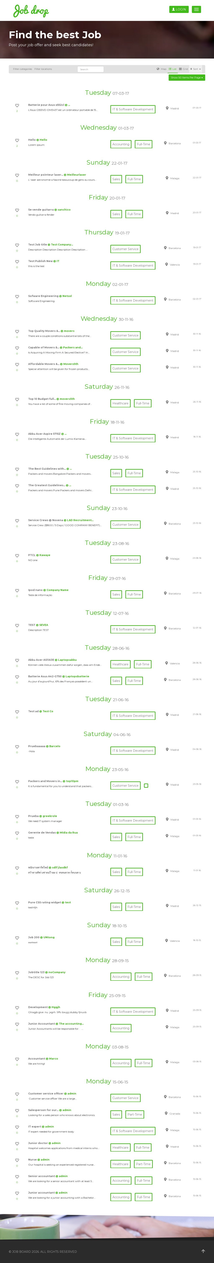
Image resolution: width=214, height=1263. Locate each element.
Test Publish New (40, 261)
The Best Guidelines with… (47, 468)
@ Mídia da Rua (67, 832)
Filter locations (43, 68)
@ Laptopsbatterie (75, 676)
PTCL (32, 555)
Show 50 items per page (187, 77)
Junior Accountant (42, 1023)
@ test (66, 902)
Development (38, 1007)
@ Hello (41, 139)
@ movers (67, 330)
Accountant (37, 1058)
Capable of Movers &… (44, 347)
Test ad (33, 711)
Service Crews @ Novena (46, 520)
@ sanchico (62, 209)
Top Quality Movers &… (44, 330)
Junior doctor (38, 1143)
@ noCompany (55, 972)
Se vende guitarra (41, 209)
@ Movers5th (69, 364)
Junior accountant (41, 1192)
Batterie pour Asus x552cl (46, 104)
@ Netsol (65, 296)
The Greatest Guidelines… (47, 485)
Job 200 (34, 937)
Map (161, 68)
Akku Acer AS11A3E (41, 659)
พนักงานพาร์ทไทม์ (38, 867)
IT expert (35, 1126)
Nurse (32, 1159)
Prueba (33, 816)
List (173, 68)
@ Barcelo (53, 746)
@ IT (56, 261)
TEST (32, 624)
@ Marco (52, 1058)
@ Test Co (46, 711)
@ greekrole (48, 816)
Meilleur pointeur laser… (46, 174)
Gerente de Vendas (42, 832)
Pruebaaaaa (37, 746)
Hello (32, 139)
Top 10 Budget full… (42, 398)
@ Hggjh (54, 1007)
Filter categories (22, 68)
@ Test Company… (60, 244)
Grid (183, 68)
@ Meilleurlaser (75, 174)
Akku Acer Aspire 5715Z (44, 433)
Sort (195, 68)
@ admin (70, 1093)
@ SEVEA (42, 624)
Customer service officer (46, 1093)
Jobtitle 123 (36, 972)
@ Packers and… (71, 347)
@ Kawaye (43, 555)
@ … (67, 104)
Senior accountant (42, 1176)
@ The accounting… (70, 1023)
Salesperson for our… (43, 1110)
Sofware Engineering (43, 296)
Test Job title (38, 244)
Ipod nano (35, 590)
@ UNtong (47, 937)
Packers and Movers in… (45, 781)
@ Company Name (56, 590)
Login (179, 9)
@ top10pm (70, 781)
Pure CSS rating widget (45, 902)
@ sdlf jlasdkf (58, 867)
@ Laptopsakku (66, 659)
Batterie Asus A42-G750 (45, 676)
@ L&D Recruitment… (78, 520)
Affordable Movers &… (44, 364)
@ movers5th (65, 398)
